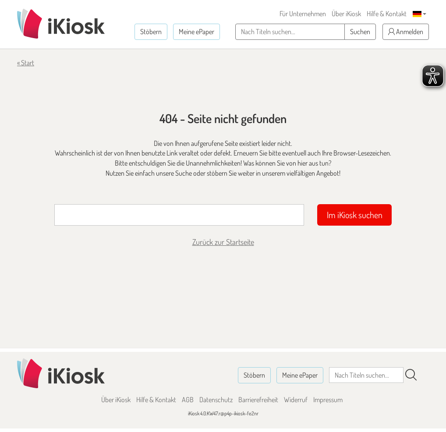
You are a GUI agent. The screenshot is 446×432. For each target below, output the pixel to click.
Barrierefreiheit (258, 399)
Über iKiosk (346, 13)
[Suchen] (411, 375)
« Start (25, 62)
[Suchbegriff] (179, 215)
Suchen (360, 31)
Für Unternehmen (303, 13)
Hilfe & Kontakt (387, 13)
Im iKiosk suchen (354, 214)
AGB (188, 399)
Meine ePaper (196, 31)
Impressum (328, 399)
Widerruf (296, 399)
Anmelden (405, 31)
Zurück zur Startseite (223, 242)
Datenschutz (216, 399)
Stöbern (151, 31)
